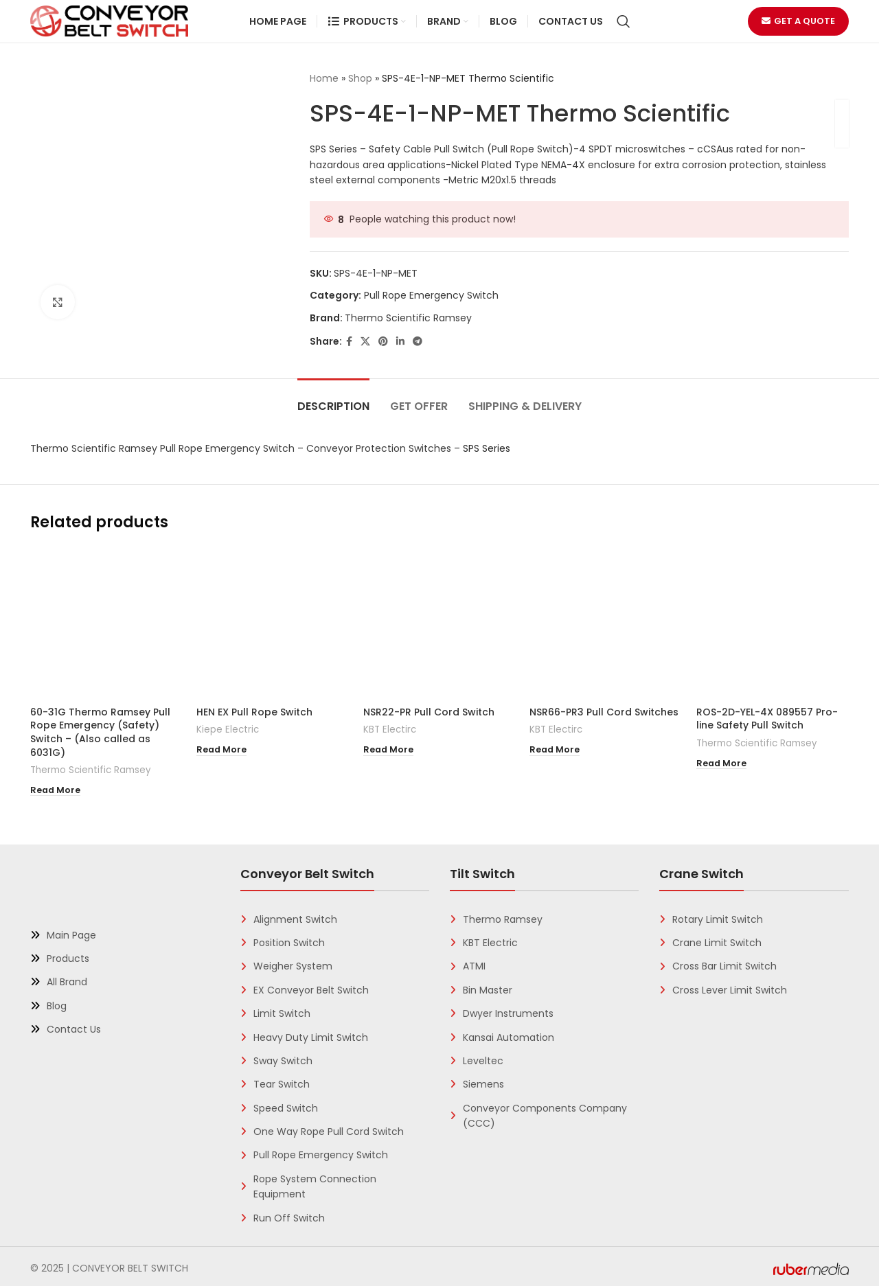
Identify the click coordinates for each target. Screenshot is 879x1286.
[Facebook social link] (349, 341)
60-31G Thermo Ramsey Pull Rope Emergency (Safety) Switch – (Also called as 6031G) (100, 732)
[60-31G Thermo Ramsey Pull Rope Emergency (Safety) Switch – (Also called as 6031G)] (106, 623)
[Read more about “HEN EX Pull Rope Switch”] (221, 747)
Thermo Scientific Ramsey (408, 318)
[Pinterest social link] (383, 341)
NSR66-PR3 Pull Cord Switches (603, 712)
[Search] (623, 21)
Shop (360, 78)
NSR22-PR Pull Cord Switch (428, 712)
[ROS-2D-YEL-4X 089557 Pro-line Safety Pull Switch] (772, 623)
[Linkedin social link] (400, 341)
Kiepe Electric (227, 730)
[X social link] (365, 341)
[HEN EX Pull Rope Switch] (272, 623)
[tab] (333, 399)
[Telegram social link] (417, 341)
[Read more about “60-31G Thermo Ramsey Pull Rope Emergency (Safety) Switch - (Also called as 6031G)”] (55, 788)
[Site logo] (109, 20)
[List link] (125, 931)
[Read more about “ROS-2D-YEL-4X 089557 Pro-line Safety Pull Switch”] (721, 761)
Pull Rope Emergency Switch (431, 295)
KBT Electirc (389, 730)
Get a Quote (798, 20)
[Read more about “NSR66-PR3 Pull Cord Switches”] (554, 747)
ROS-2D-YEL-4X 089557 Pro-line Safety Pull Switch (767, 719)
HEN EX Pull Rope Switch (254, 712)
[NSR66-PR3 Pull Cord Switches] (605, 623)
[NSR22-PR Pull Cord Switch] (439, 623)
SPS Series (486, 448)
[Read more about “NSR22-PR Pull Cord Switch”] (388, 747)
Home (324, 78)
